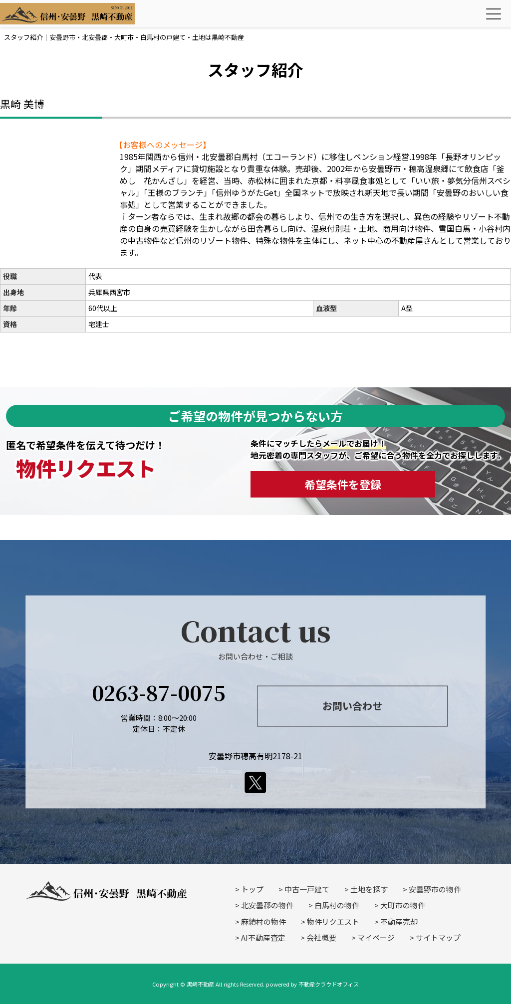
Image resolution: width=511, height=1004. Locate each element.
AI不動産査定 (263, 937)
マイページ (376, 937)
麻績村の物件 (263, 921)
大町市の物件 (402, 905)
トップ (252, 889)
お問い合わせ (352, 706)
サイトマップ (438, 937)
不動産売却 (399, 921)
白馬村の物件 (336, 905)
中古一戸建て (306, 889)
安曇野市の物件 (435, 889)
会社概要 (321, 937)
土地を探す (369, 889)
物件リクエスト (333, 921)
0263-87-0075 (159, 692)
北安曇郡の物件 (267, 905)
